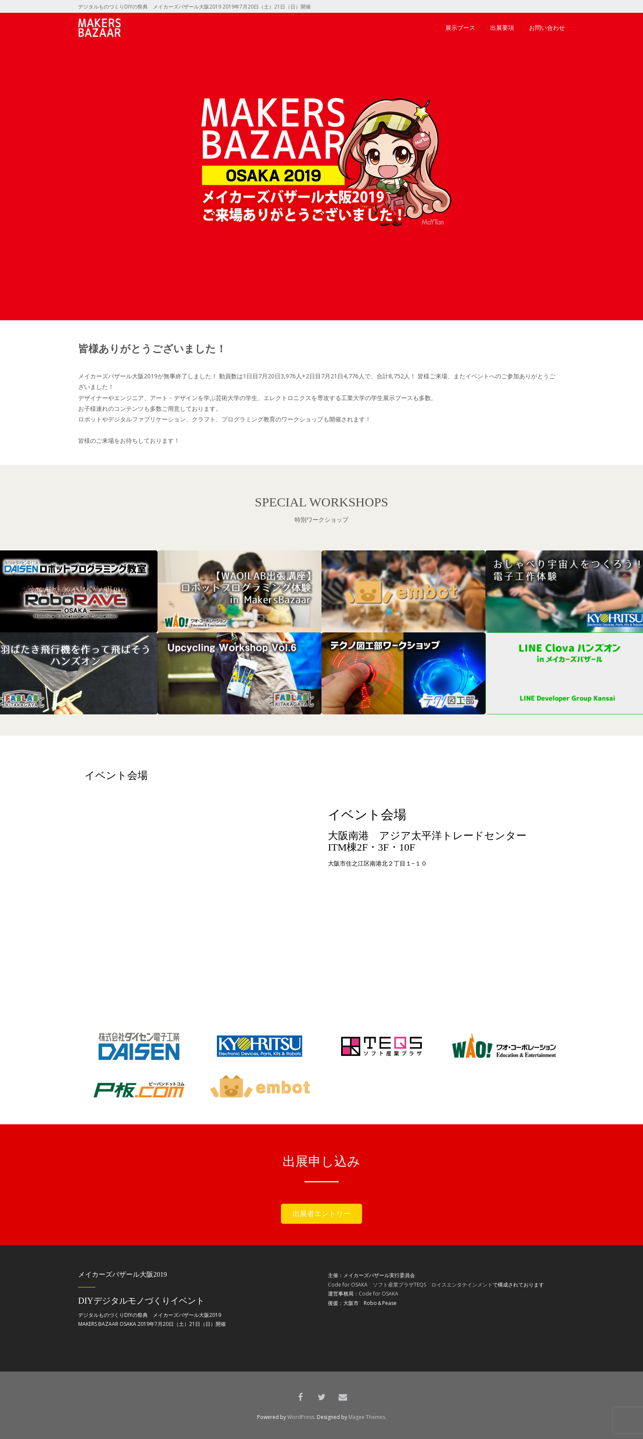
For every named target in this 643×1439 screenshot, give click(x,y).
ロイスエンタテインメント (462, 1284)
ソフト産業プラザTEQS (399, 1284)
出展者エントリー (321, 1213)
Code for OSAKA (348, 1284)
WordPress (300, 1417)
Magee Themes (366, 1417)
